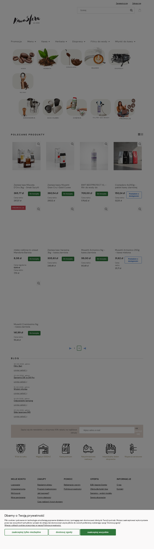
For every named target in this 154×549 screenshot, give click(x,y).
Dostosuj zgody (64, 532)
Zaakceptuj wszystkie (98, 532)
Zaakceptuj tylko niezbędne (26, 532)
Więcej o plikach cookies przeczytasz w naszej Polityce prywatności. (33, 525)
